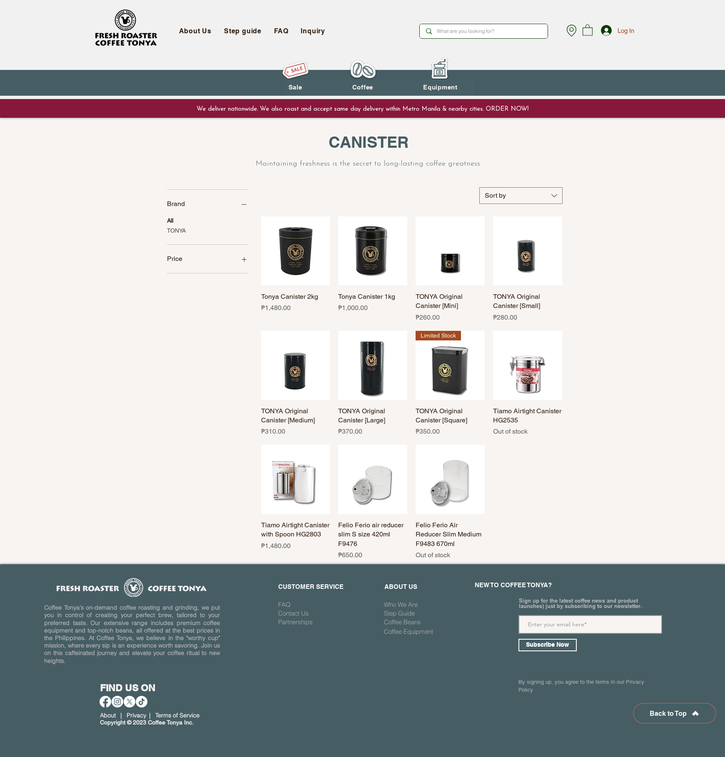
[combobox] (521, 195)
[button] (588, 30)
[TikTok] (141, 701)
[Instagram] (117, 701)
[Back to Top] (674, 713)
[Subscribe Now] (547, 645)
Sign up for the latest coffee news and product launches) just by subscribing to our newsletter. (580, 603)
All (170, 220)
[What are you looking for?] (483, 31)
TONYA (176, 230)
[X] (129, 701)
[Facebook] (105, 701)
